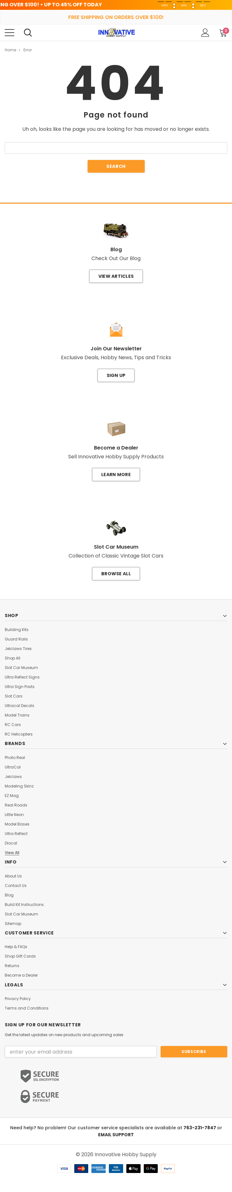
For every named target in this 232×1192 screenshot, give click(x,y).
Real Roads (16, 805)
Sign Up (116, 375)
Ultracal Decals (19, 706)
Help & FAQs (16, 947)
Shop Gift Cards (20, 956)
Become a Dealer (21, 975)
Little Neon (14, 815)
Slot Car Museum (21, 668)
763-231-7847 (200, 1128)
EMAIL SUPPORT (116, 1134)
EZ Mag (12, 796)
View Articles (116, 276)
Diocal (11, 843)
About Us (13, 876)
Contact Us (16, 885)
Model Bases (17, 824)
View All (12, 852)
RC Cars (13, 725)
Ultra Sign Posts (20, 687)
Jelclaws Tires (18, 649)
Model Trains (17, 715)
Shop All (12, 658)
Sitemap (13, 923)
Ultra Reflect (16, 834)
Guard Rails (16, 639)
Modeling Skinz (19, 786)
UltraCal (13, 767)
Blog (9, 895)
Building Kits (17, 630)
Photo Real (15, 757)
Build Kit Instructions (24, 904)
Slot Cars (14, 696)
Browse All (116, 574)
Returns (12, 966)
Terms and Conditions (27, 1008)
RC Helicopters (19, 734)
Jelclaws (13, 776)
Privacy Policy (18, 999)
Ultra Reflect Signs (22, 677)
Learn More (116, 474)
